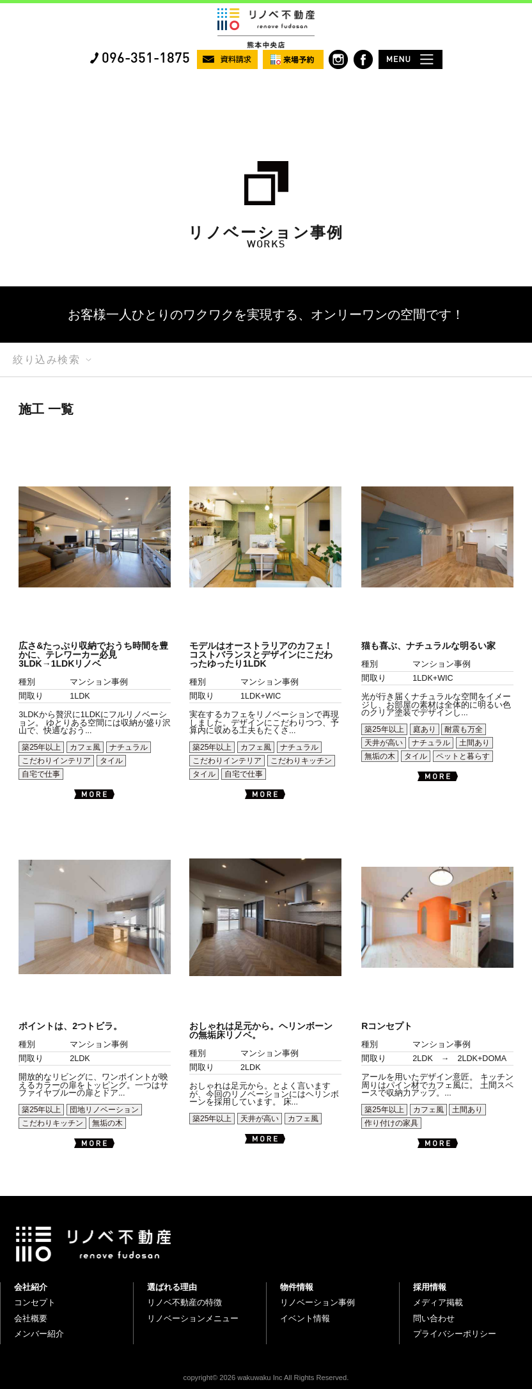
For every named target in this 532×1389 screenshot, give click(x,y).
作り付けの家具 (391, 1123)
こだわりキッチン (301, 760)
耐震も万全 (463, 729)
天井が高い (383, 742)
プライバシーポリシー (454, 1334)
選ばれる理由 (172, 1287)
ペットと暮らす (463, 756)
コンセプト (35, 1302)
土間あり (474, 742)
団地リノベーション (104, 1109)
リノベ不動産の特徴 (184, 1302)
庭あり (424, 729)
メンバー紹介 (39, 1334)
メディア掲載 (438, 1302)
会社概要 (30, 1318)
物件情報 (296, 1287)
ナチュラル (128, 747)
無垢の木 (379, 756)
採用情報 (429, 1287)
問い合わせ (434, 1318)
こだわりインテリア (56, 760)
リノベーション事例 (317, 1302)
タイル (111, 760)
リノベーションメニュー (193, 1318)
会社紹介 (30, 1287)
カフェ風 (85, 747)
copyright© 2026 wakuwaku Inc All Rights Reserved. (266, 1377)
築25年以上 (41, 747)
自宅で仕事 (41, 774)
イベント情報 (305, 1318)
